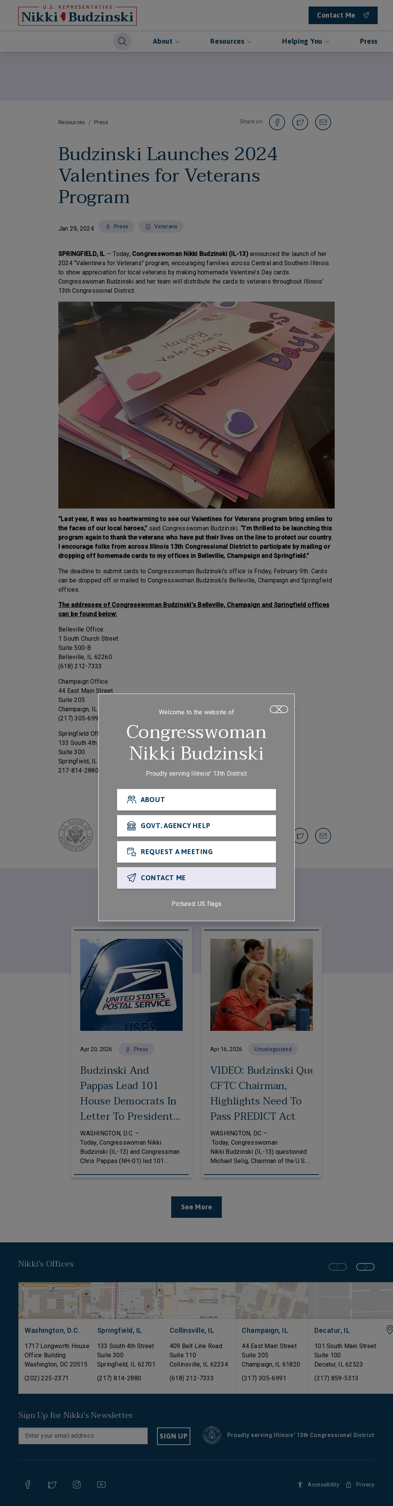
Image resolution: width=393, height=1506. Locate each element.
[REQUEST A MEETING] (196, 852)
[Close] (279, 709)
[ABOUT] (196, 800)
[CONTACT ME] (196, 878)
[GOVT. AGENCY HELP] (196, 826)
